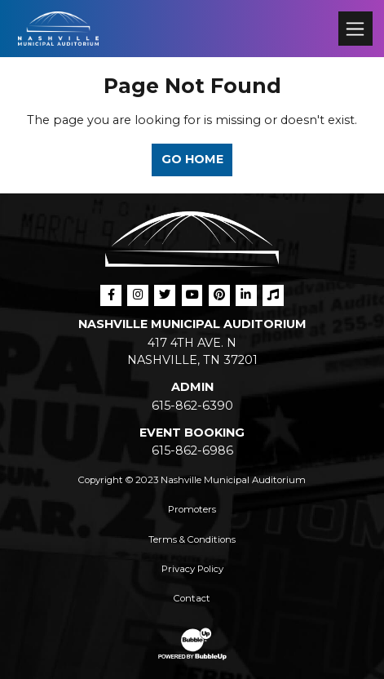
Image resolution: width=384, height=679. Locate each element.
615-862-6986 (192, 450)
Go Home (192, 159)
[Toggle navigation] (355, 28)
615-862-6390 (192, 405)
